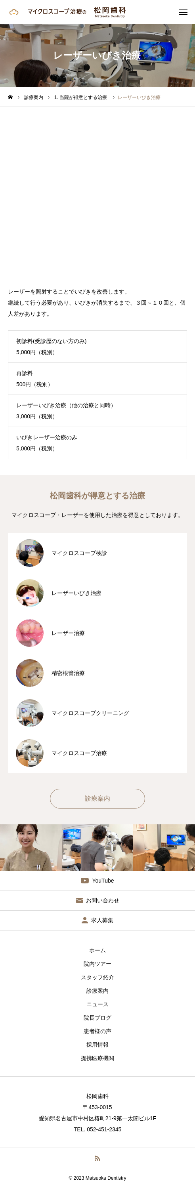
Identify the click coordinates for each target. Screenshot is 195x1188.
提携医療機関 (97, 1058)
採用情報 (97, 1044)
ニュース (97, 1004)
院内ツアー (97, 964)
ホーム (97, 950)
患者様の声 (97, 1031)
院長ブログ (97, 1017)
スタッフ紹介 (97, 977)
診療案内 (97, 991)
